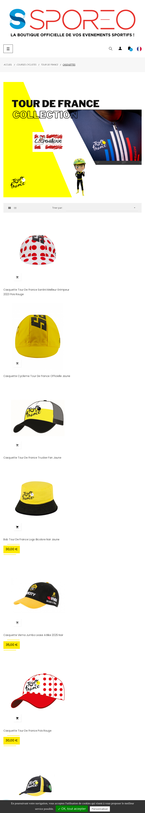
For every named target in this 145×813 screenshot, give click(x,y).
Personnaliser (100, 809)
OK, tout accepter (72, 809)
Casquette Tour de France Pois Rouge (98, 466)
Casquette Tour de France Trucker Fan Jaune (32, 373)
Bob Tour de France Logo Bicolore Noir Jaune (102, 373)
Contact (76, 797)
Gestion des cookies (102, 797)
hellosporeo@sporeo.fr (73, 676)
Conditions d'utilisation (48, 797)
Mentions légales (50, 789)
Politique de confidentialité (86, 789)
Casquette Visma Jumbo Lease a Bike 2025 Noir (33, 466)
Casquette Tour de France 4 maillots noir (29, 560)
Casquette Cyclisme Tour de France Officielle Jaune (107, 288)
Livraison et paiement (18, 789)
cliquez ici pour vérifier (104, 608)
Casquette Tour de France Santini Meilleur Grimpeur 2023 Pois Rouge (36, 290)
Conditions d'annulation (126, 789)
